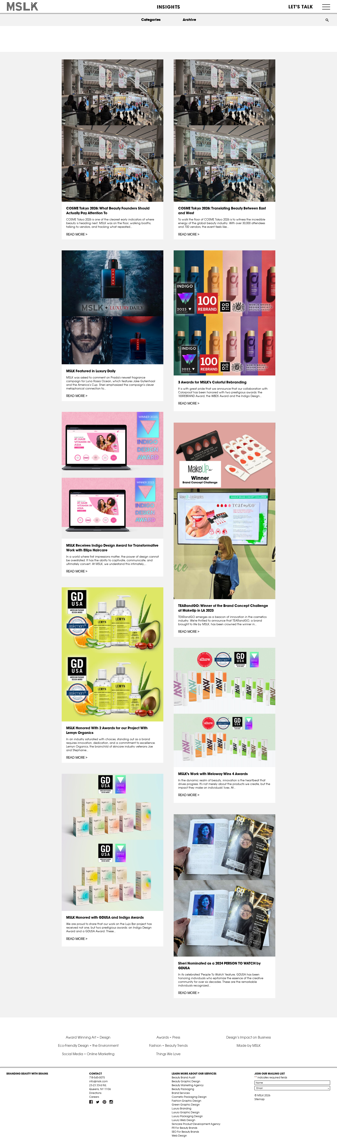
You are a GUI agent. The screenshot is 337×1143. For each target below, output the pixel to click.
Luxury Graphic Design (185, 1112)
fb (91, 1102)
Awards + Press (168, 1037)
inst (111, 1102)
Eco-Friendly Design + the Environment (88, 1045)
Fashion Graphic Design (186, 1100)
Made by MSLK (248, 1045)
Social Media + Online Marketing (88, 1054)
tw (98, 1102)
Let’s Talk (300, 7)
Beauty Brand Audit (183, 1077)
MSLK (22, 6)
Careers (94, 1096)
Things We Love (168, 1054)
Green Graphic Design (186, 1104)
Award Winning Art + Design (88, 1037)
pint (104, 1102)
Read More (75, 234)
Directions (95, 1093)
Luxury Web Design (183, 1120)
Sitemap (259, 1099)
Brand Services (181, 1093)
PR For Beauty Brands (184, 1127)
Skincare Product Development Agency (196, 1124)
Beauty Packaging (183, 1089)
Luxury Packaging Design (187, 1116)
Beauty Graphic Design (186, 1081)
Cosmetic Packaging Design (189, 1096)
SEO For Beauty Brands (185, 1131)
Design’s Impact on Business (248, 1037)
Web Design (179, 1135)
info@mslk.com (98, 1081)
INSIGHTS (168, 7)
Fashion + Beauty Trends (168, 1045)
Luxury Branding (181, 1108)
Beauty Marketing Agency (188, 1085)
